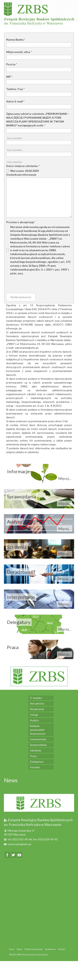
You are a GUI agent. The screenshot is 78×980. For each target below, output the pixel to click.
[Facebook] (7, 855)
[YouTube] (19, 855)
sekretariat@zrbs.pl (17, 844)
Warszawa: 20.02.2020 (24, 170)
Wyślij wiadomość (20, 297)
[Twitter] (13, 855)
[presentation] (36, 282)
